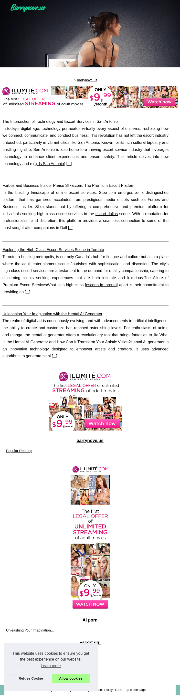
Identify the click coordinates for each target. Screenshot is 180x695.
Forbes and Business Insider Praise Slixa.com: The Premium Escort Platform (69, 185)
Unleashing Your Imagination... (30, 630)
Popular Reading (19, 451)
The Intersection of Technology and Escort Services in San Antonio (60, 121)
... (69, 164)
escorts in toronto (101, 285)
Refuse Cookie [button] (31, 678)
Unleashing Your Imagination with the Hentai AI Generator (52, 314)
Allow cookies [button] (71, 678)
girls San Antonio (49, 164)
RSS (118, 690)
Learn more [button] (51, 666)
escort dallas (106, 214)
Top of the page (135, 690)
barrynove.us (87, 80)
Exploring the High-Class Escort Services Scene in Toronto (53, 250)
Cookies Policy (102, 690)
